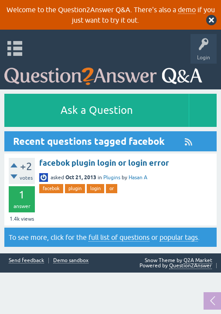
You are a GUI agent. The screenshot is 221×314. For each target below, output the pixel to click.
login (95, 188)
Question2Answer (190, 266)
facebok (51, 188)
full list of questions (119, 237)
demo (187, 10)
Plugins (111, 177)
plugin (75, 188)
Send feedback (26, 260)
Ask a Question (97, 110)
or (111, 188)
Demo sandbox (70, 260)
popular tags (179, 237)
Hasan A (138, 177)
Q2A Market (198, 260)
